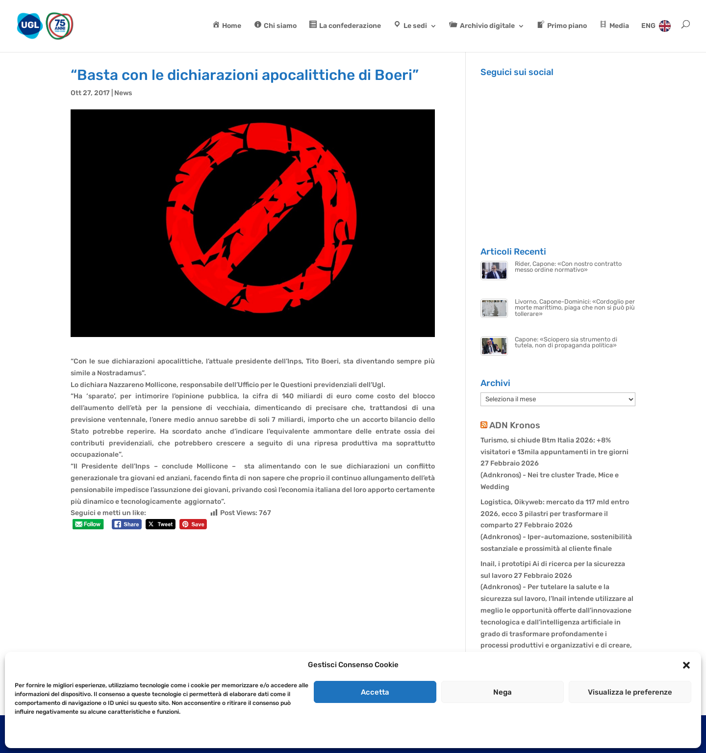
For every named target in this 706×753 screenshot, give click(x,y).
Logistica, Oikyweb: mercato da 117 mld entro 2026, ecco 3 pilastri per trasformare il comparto (554, 514)
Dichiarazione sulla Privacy (76, 734)
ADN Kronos (514, 425)
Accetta (375, 692)
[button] (686, 665)
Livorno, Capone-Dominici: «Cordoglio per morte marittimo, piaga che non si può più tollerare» (575, 307)
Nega (502, 692)
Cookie (24, 734)
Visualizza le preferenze (630, 692)
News (123, 93)
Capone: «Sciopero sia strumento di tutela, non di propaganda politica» (566, 342)
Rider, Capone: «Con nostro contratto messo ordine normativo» (568, 267)
